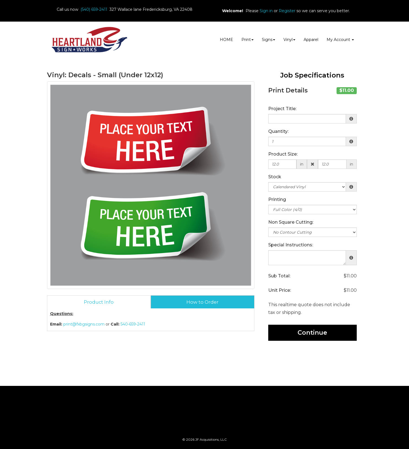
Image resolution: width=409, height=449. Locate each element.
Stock (274, 176)
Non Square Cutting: (290, 222)
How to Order (202, 302)
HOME (226, 39)
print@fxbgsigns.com (84, 324)
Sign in (266, 10)
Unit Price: (279, 290)
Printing (277, 199)
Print (247, 39)
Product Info (99, 302)
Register (287, 10)
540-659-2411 (133, 324)
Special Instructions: (290, 244)
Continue (312, 332)
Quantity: (278, 131)
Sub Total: (279, 275)
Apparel (311, 39)
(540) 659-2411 (93, 9)
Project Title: (282, 108)
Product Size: (283, 154)
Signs (268, 39)
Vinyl (289, 39)
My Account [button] (340, 39)
